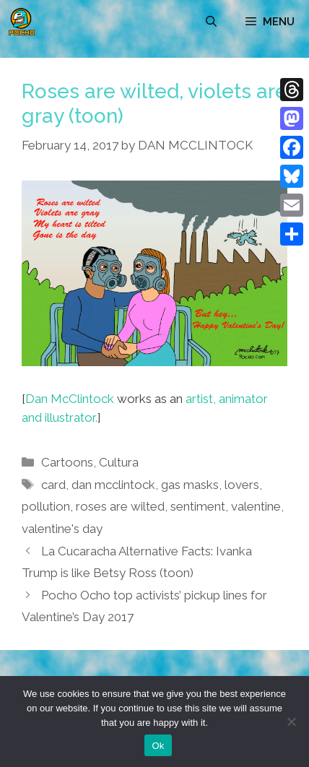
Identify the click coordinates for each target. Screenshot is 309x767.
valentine (256, 506)
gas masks (190, 484)
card (53, 484)
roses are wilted (120, 506)
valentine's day (62, 528)
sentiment (197, 506)
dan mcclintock (113, 484)
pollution (46, 506)
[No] (291, 721)
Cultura (119, 462)
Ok (158, 745)
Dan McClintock (69, 398)
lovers (242, 484)
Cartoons (67, 462)
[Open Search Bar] (211, 21)
